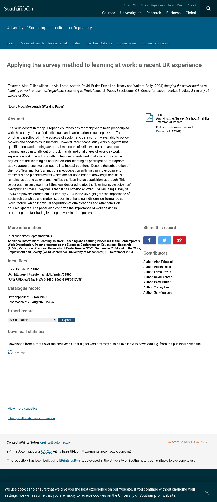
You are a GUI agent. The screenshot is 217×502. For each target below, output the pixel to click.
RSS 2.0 (205, 442)
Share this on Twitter (164, 240)
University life (130, 13)
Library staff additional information (31, 418)
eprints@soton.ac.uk (55, 442)
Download (163, 131)
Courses (108, 13)
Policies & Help (58, 43)
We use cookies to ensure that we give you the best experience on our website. (69, 489)
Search (11, 43)
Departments (158, 5)
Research (153, 13)
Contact (191, 5)
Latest (77, 43)
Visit (135, 5)
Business (173, 13)
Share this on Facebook (149, 240)
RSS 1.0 (189, 442)
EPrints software (71, 460)
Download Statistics (99, 43)
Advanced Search (32, 43)
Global (191, 13)
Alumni (144, 5)
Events (181, 5)
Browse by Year (127, 43)
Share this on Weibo (179, 240)
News (171, 5)
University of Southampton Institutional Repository (49, 27)
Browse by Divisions (155, 43)
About (127, 5)
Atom (175, 442)
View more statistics (23, 408)
